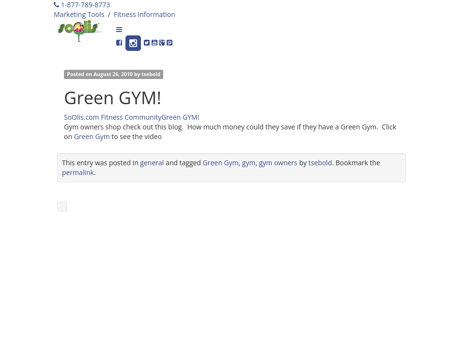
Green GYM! (180, 117)
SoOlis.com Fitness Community (112, 117)
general (152, 162)
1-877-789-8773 (82, 4)
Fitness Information (144, 14)
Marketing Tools (79, 14)
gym (249, 162)
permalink (78, 172)
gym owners (278, 162)
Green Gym (92, 136)
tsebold (150, 74)
